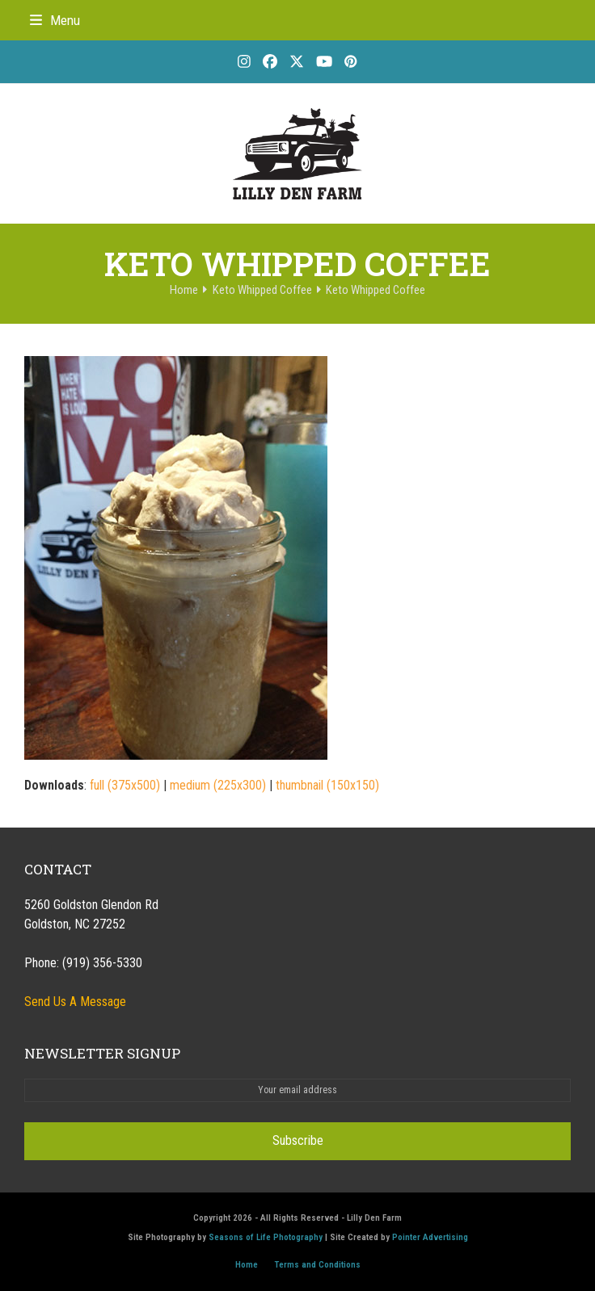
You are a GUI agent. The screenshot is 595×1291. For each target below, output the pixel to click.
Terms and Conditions (317, 1265)
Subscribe (297, 1140)
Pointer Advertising (430, 1237)
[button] (55, 20)
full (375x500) (125, 785)
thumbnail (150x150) (327, 785)
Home (246, 1265)
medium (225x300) (218, 785)
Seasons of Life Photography (266, 1237)
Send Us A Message (75, 1001)
